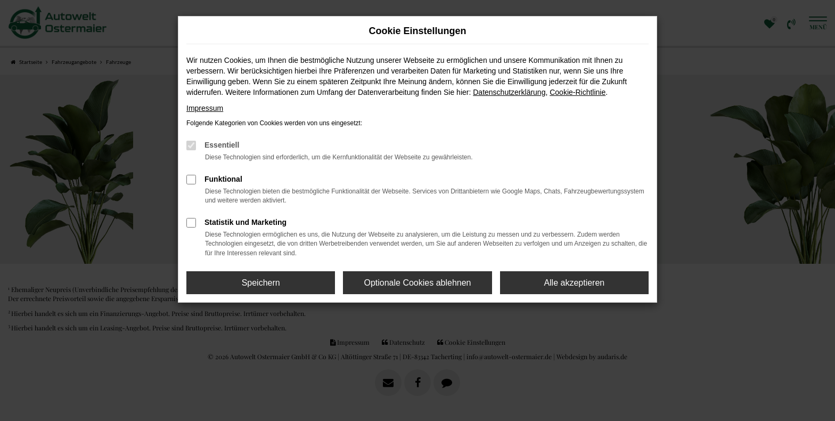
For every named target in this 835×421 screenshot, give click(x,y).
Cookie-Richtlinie (577, 92)
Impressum (204, 108)
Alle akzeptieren (574, 282)
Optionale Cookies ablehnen (417, 282)
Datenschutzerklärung (509, 92)
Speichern (261, 282)
